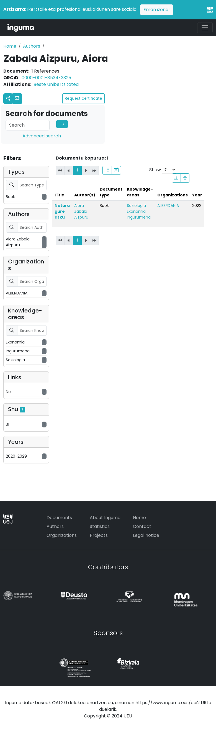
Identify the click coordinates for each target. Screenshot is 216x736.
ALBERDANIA (168, 205)
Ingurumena (139, 217)
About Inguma (105, 517)
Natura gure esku (62, 211)
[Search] (28, 125)
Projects (99, 535)
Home (9, 46)
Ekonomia (136, 211)
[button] (17, 98)
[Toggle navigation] (205, 27)
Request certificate (83, 98)
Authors (31, 46)
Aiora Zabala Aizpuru (81, 211)
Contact (142, 526)
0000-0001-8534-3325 (46, 78)
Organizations (62, 535)
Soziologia (136, 205)
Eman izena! (156, 9)
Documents (59, 517)
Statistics (100, 526)
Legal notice (146, 535)
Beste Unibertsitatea (56, 84)
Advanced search (41, 136)
